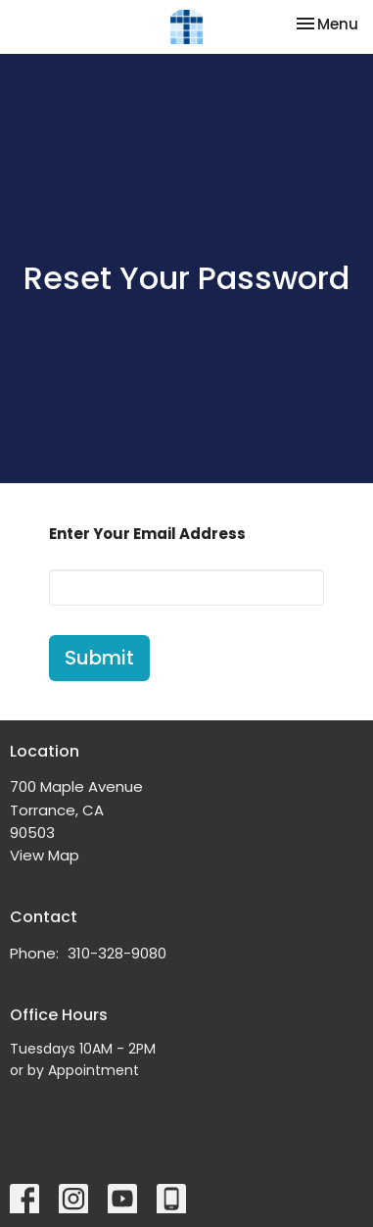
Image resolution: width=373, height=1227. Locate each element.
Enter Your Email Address (147, 533)
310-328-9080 (117, 953)
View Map (44, 855)
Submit (99, 657)
